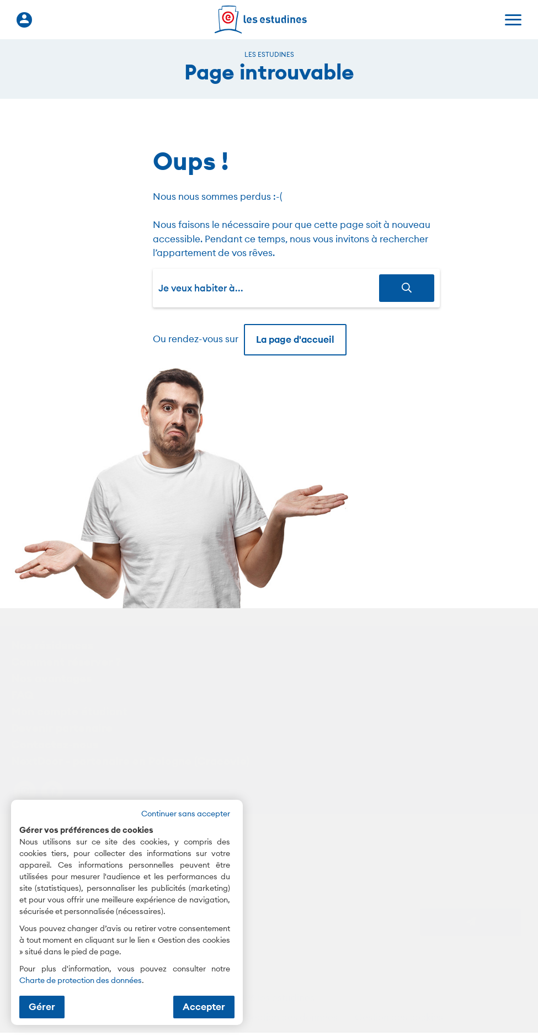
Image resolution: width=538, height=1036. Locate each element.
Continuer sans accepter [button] (185, 814)
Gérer (42, 1007)
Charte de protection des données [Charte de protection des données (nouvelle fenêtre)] (80, 980)
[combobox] (268, 288)
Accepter (204, 1007)
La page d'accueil (295, 339)
